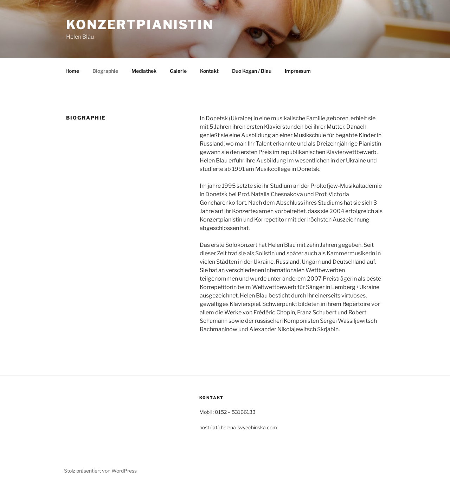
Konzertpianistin (139, 24)
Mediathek (143, 71)
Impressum (298, 71)
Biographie (105, 71)
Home (72, 71)
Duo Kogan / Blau (251, 71)
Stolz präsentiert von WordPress (100, 471)
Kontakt (209, 71)
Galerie (178, 71)
